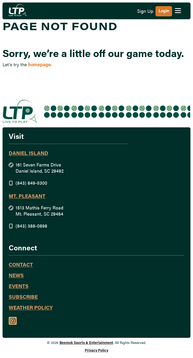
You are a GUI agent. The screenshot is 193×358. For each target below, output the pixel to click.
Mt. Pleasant (27, 196)
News (16, 275)
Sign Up (145, 11)
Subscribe (23, 297)
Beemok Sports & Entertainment (86, 343)
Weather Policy (31, 308)
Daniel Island (28, 153)
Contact (21, 265)
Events (19, 286)
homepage (39, 65)
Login (164, 11)
